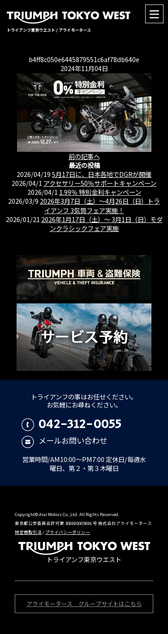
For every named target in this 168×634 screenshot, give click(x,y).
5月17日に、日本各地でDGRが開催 (101, 174)
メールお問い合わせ (64, 440)
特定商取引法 (28, 532)
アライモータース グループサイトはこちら (84, 604)
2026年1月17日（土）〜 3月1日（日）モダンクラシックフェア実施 (102, 223)
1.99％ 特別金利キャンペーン (100, 192)
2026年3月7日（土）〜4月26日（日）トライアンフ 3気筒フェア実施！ (100, 205)
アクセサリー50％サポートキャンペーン (99, 183)
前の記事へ (84, 156)
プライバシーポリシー (67, 532)
